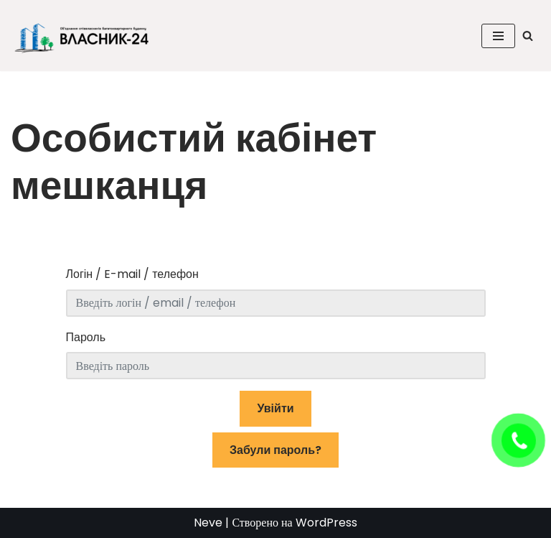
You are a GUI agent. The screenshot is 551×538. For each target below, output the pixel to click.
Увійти (275, 408)
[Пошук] (527, 35)
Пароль (86, 337)
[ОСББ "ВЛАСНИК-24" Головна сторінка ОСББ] (86, 35)
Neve (208, 522)
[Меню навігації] (498, 36)
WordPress (326, 522)
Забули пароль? (275, 450)
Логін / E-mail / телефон (132, 274)
